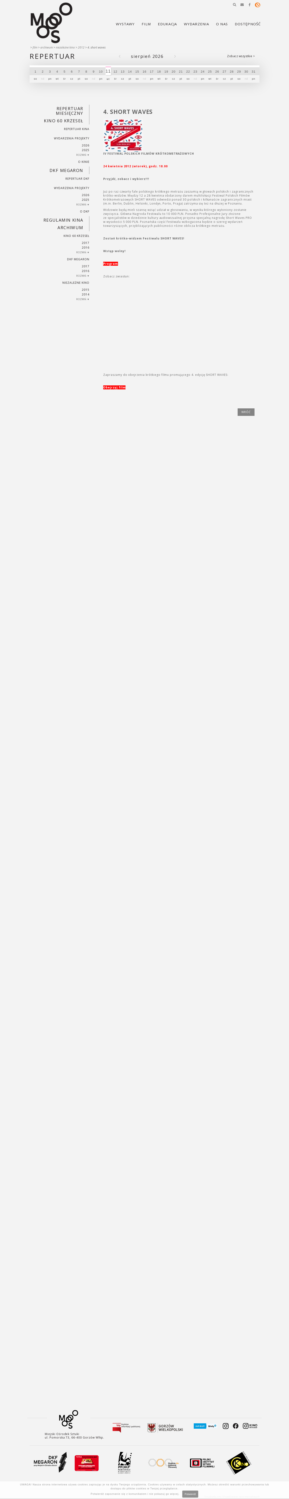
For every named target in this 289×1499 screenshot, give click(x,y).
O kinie (83, 162)
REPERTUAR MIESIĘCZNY (69, 111)
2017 (85, 243)
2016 (85, 248)
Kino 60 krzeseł (63, 120)
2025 (85, 150)
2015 (85, 290)
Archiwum (46, 47)
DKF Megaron (66, 170)
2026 (85, 145)
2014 (85, 294)
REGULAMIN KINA (63, 220)
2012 (81, 47)
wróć (246, 412)
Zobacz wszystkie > (241, 56)
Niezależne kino (65, 47)
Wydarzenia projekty (71, 138)
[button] (234, 4)
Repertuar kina (76, 129)
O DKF (84, 211)
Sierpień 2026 (147, 56)
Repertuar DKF (77, 179)
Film (35, 47)
